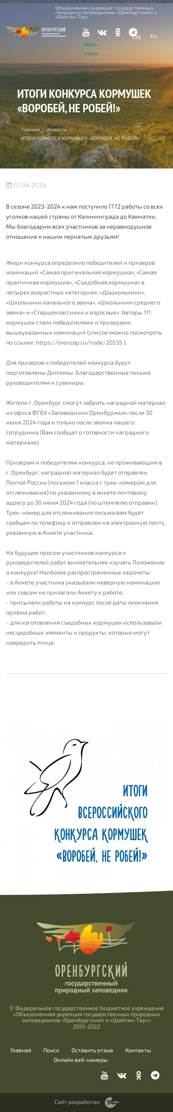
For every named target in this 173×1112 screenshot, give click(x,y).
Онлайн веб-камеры (81, 1060)
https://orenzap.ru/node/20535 (79, 342)
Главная (31, 129)
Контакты (138, 1050)
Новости (57, 129)
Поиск (51, 1050)
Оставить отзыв (92, 1050)
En (154, 35)
